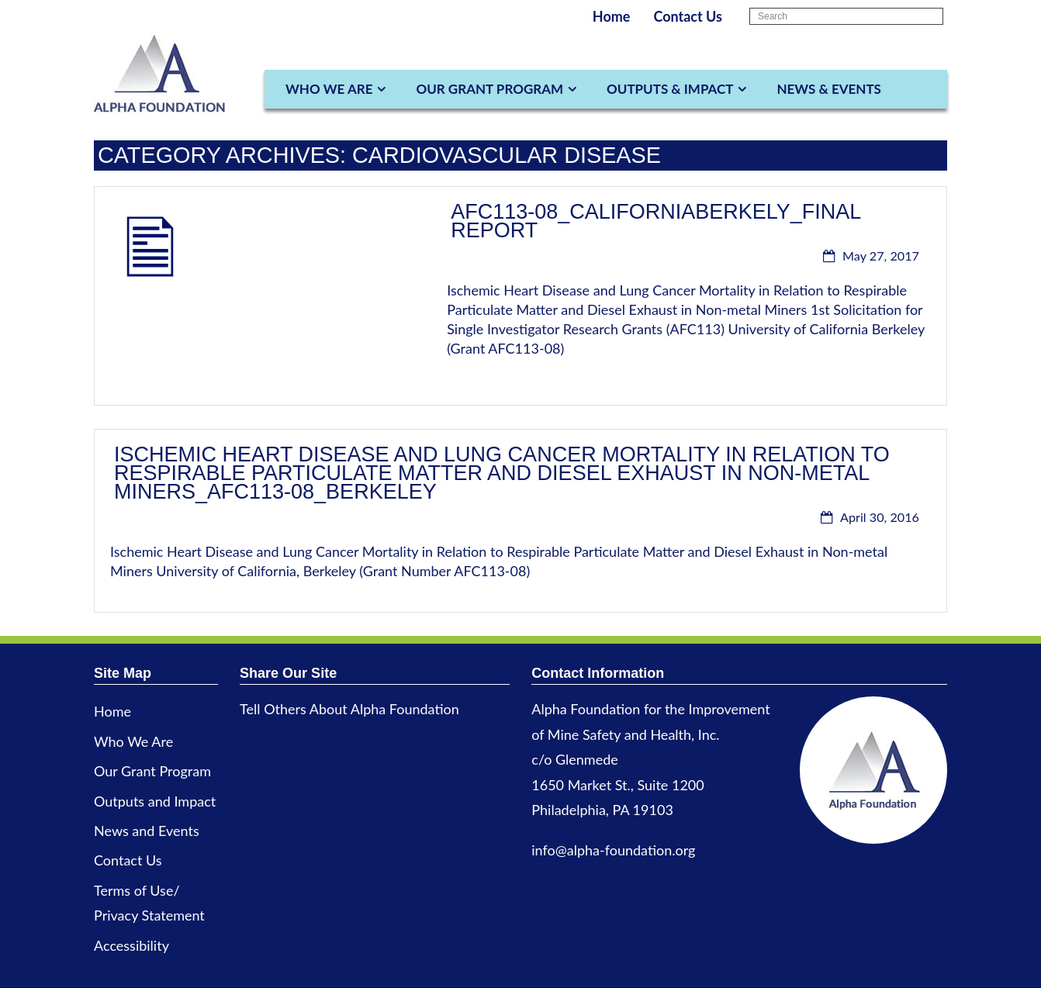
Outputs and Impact (155, 801)
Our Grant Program (489, 89)
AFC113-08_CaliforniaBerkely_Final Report (655, 221)
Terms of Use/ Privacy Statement (149, 903)
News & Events (828, 89)
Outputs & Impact (670, 89)
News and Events (146, 830)
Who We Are (328, 89)
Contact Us (687, 16)
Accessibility (131, 945)
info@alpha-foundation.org (613, 849)
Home (612, 16)
